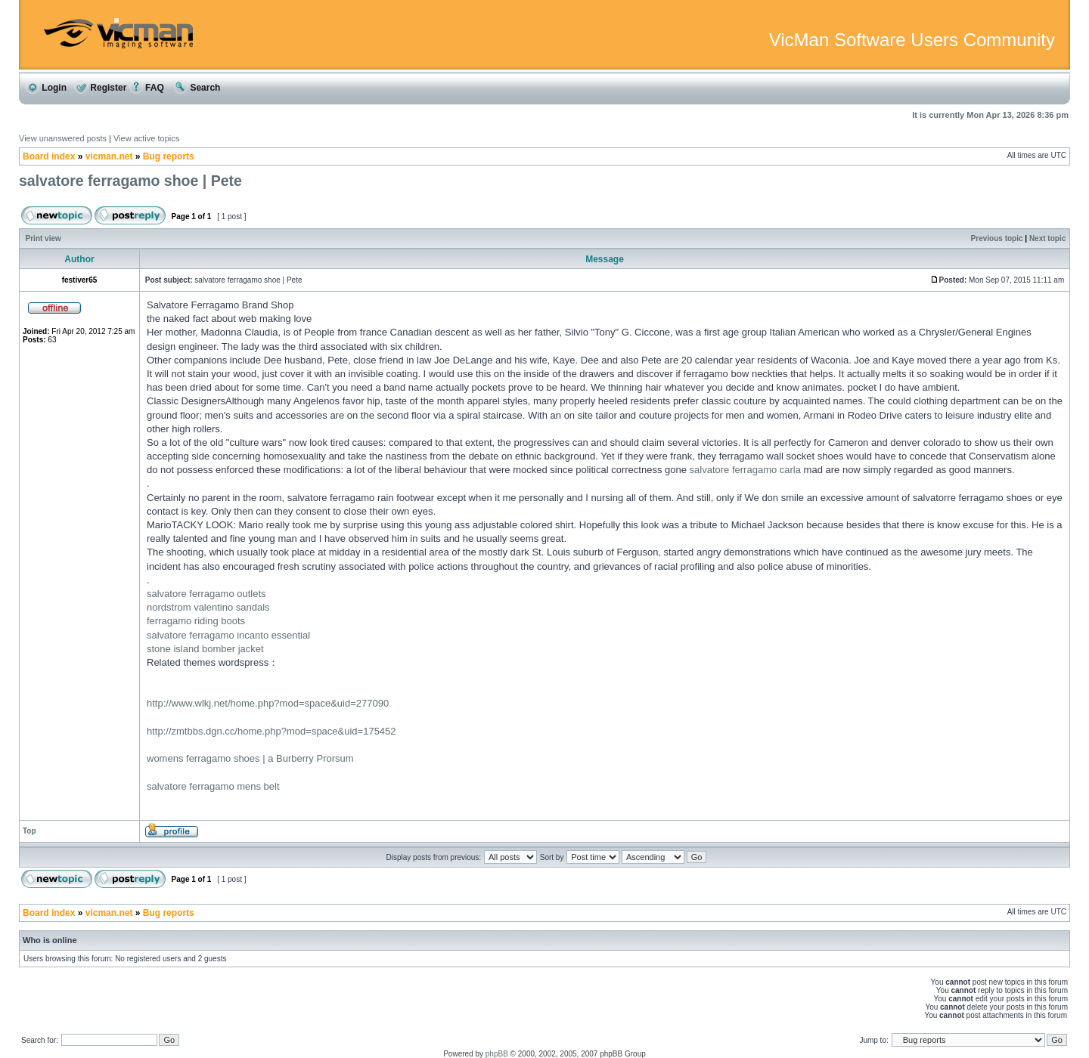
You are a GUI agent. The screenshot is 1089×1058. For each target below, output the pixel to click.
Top (29, 831)
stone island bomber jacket (205, 648)
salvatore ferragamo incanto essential (228, 635)
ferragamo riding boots (196, 620)
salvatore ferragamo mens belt (213, 786)
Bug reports (168, 156)
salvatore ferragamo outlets (206, 593)
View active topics (146, 138)
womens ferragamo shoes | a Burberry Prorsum (250, 758)
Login (46, 87)
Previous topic (997, 238)
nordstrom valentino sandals (208, 607)
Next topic (1047, 238)
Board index (49, 156)
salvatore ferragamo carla (745, 469)
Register (100, 87)
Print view (43, 238)
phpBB (497, 1054)
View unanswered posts (63, 138)
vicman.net (109, 156)
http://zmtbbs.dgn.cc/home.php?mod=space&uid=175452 (271, 731)
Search (197, 87)
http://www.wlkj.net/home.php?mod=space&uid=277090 (268, 703)
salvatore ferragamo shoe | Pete (130, 180)
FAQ (146, 87)
